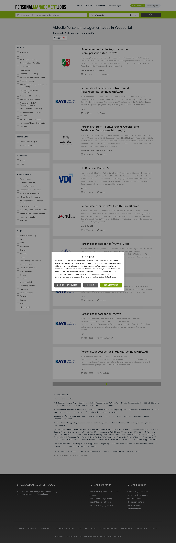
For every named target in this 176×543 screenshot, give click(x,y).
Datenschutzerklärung (107, 277)
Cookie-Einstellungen (67, 285)
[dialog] (88, 272)
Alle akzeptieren (111, 285)
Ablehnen (90, 285)
